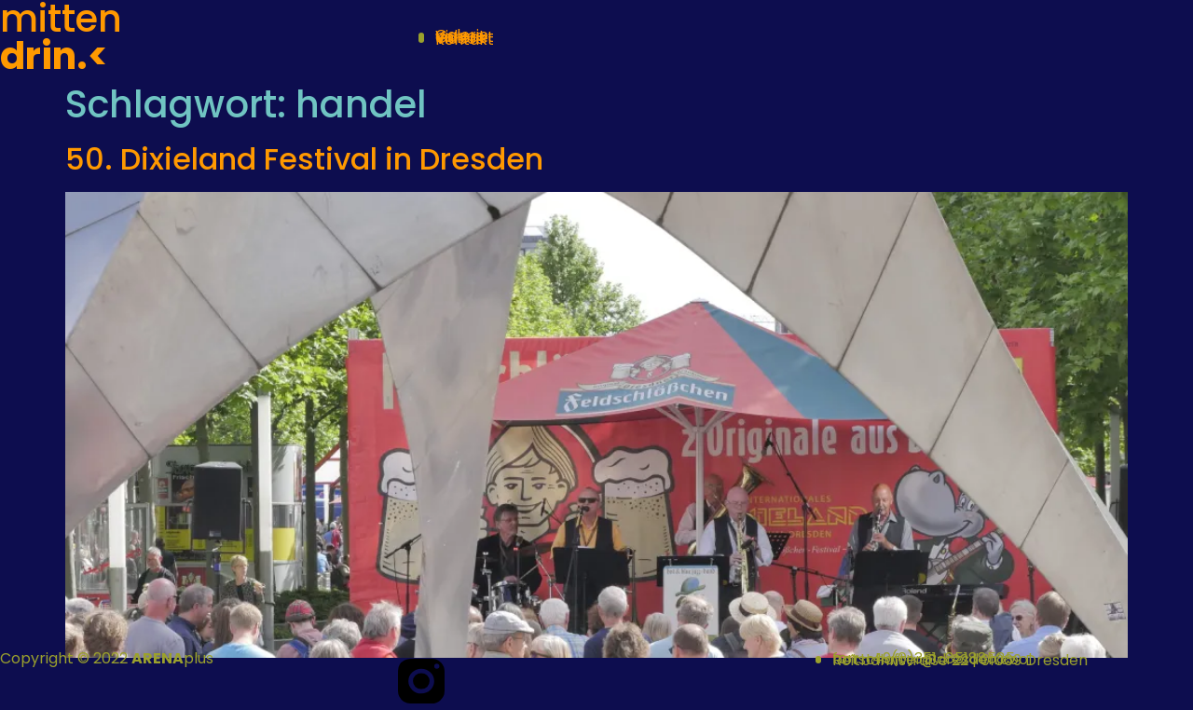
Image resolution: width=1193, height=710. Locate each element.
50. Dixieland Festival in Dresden (304, 159)
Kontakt (464, 39)
